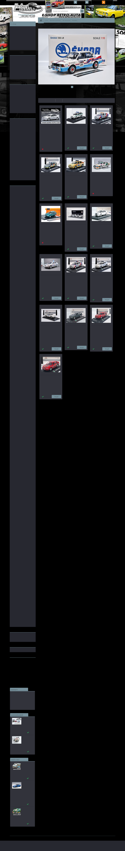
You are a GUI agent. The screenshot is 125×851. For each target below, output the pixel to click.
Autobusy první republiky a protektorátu (26, 739)
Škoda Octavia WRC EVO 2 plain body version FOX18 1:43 (101, 227)
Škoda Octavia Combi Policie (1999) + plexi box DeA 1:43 (76, 129)
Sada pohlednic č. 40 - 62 (27, 810)
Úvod (40, 26)
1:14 (65, 401)
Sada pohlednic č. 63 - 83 (27, 764)
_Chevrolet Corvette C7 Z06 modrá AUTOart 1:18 (26, 785)
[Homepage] (42, 20)
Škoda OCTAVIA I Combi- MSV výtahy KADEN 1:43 (101, 328)
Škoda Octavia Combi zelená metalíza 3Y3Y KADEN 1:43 (76, 328)
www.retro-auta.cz (16, 662)
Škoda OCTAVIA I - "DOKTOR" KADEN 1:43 (76, 178)
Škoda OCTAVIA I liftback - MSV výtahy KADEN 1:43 (48, 377)
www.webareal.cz (29, 837)
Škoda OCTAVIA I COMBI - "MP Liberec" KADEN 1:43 (99, 278)
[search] (82, 11)
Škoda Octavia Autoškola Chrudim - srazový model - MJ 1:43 (50, 278)
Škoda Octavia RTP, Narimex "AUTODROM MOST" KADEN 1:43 (75, 278)
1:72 (68, 401)
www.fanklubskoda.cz (17, 663)
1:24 (57, 401)
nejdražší (59, 100)
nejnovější (66, 100)
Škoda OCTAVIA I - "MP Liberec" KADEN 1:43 (49, 328)
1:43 (53, 401)
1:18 (61, 401)
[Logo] (22, 11)
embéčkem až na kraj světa (18, 666)
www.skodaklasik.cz (16, 665)
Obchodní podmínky (55, 20)
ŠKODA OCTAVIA (57, 26)
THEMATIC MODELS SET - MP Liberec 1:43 (76, 227)
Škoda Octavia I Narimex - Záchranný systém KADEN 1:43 (101, 129)
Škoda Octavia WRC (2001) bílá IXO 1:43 (49, 129)
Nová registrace (94, 2)
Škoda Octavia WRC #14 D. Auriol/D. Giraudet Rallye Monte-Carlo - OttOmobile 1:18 (101, 178)
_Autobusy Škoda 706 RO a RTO (27, 720)
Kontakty (74, 20)
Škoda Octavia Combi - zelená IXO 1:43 (49, 227)
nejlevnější (51, 100)
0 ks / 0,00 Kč (110, 1)
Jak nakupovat (66, 20)
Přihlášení (81, 2)
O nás (46, 20)
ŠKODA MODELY (47, 26)
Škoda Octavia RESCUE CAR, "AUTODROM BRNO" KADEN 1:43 (49, 178)
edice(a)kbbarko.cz (17, 703)
